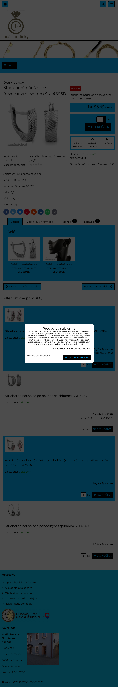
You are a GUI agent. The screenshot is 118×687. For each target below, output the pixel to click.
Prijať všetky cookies (77, 357)
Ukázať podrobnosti (38, 356)
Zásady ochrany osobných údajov (72, 348)
